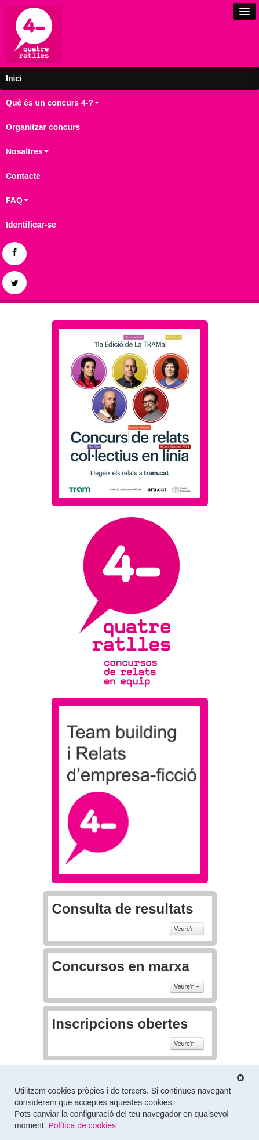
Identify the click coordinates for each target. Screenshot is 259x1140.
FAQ (17, 200)
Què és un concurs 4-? (52, 102)
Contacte (23, 176)
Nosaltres (27, 151)
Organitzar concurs (43, 127)
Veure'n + (186, 928)
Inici (14, 78)
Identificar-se (31, 224)
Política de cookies (82, 1125)
